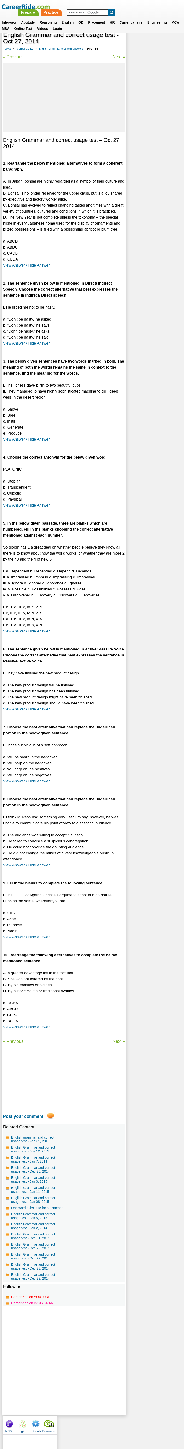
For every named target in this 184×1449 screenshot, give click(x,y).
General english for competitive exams (153, 150)
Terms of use (89, 1424)
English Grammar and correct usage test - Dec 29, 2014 (33, 1246)
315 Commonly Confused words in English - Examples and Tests (154, 112)
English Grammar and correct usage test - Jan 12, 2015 (33, 1149)
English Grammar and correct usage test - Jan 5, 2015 (33, 1216)
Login (57, 23)
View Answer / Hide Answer (26, 265)
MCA (175, 16)
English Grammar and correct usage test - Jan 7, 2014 (33, 1159)
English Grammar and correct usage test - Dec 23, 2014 (33, 1266)
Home (32, 1424)
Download (172, 43)
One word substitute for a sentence (37, 1208)
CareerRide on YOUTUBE (30, 1297)
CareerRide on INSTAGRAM (32, 1303)
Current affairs (131, 16)
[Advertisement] (64, 97)
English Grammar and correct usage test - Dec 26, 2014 (33, 1169)
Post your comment (23, 1116)
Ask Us (109, 1424)
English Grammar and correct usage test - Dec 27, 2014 (33, 1256)
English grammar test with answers (61, 48)
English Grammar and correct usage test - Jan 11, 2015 (33, 1189)
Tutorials (159, 43)
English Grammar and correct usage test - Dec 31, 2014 (33, 1236)
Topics (7, 48)
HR (112, 16)
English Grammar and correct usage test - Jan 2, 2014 (33, 1226)
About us (48, 1424)
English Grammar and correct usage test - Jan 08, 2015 (33, 1200)
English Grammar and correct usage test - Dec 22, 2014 (33, 1276)
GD (80, 16)
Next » (118, 56)
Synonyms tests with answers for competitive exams (152, 137)
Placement (96, 16)
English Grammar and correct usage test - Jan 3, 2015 (33, 1179)
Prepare (95, 7)
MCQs (133, 43)
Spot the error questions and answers (151, 171)
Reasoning (48, 16)
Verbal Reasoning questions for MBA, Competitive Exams (153, 124)
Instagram (144, 1424)
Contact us (68, 1424)
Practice (117, 7)
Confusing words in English (151, 160)
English (68, 16)
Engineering (157, 16)
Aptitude (28, 16)
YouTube (125, 1424)
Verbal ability (25, 48)
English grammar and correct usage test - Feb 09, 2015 (32, 1139)
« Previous (13, 56)
